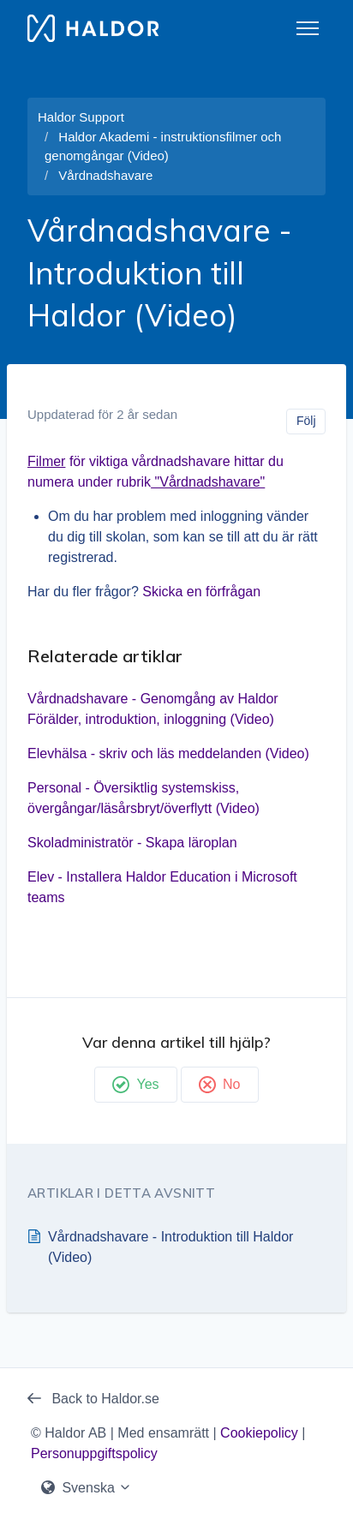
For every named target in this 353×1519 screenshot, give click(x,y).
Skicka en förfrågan (201, 591)
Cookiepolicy (259, 1433)
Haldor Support (81, 117)
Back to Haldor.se (93, 1398)
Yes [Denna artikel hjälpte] (135, 1084)
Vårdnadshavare (105, 175)
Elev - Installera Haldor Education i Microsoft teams (162, 887)
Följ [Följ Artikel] (306, 421)
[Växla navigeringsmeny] (308, 28)
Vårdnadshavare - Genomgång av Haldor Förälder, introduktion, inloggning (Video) (152, 709)
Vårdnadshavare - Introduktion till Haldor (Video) (170, 1247)
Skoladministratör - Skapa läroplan (132, 842)
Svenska (86, 1487)
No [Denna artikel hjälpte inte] (219, 1084)
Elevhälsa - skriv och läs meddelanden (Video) (168, 753)
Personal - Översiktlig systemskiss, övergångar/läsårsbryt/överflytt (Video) (143, 798)
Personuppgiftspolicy (94, 1453)
